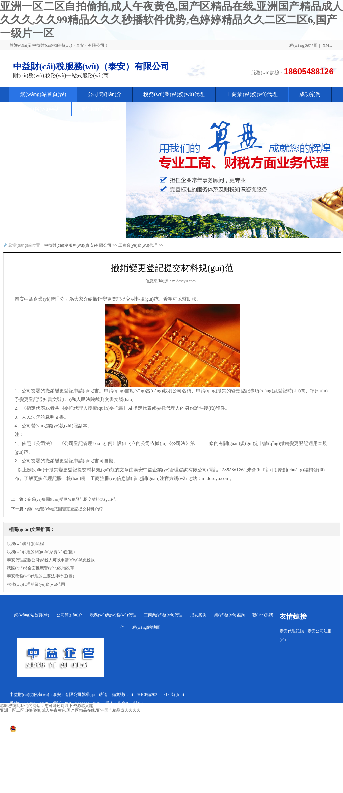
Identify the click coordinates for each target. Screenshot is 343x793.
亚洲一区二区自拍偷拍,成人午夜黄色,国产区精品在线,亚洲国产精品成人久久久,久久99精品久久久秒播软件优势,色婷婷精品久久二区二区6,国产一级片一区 (171, 19)
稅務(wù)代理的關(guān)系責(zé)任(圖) (41, 551)
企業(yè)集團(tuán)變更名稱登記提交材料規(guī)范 (71, 499)
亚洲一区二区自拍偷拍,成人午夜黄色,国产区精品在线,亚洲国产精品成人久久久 (70, 710)
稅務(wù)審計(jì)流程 (25, 543)
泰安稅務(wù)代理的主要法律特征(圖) (40, 576)
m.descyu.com (184, 281)
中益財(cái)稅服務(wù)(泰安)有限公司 (77, 245)
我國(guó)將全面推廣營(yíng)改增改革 (40, 568)
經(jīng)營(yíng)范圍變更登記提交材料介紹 (65, 509)
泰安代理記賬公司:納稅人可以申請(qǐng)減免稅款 (51, 560)
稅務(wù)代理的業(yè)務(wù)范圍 (36, 584)
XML (327, 45)
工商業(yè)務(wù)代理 (138, 245)
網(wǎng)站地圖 (303, 45)
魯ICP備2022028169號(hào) (160, 694)
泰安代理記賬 (292, 631)
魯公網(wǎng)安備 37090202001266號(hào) (50, 730)
